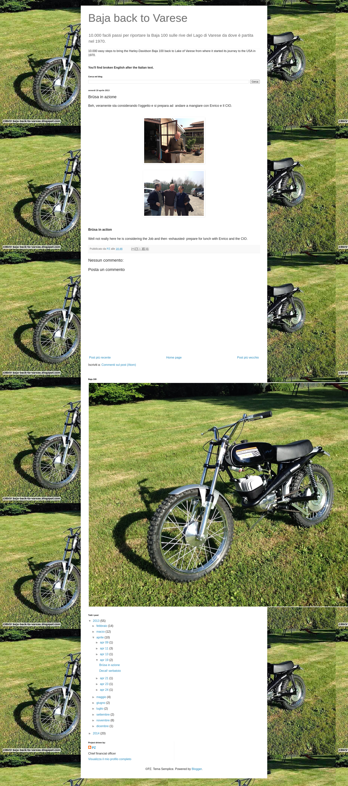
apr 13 (104, 654)
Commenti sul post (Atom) (118, 364)
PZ (94, 747)
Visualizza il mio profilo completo (109, 759)
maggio (101, 697)
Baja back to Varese (138, 18)
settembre (103, 714)
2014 (96, 733)
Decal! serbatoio (110, 670)
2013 (96, 620)
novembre (103, 720)
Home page (174, 357)
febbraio (102, 625)
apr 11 (104, 648)
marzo (101, 631)
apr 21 (104, 678)
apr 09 (104, 642)
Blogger (197, 769)
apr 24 (104, 689)
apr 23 (104, 684)
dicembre (102, 726)
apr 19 (104, 660)
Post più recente (100, 357)
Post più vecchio (248, 357)
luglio (100, 708)
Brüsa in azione (109, 665)
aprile (100, 637)
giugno (101, 702)
